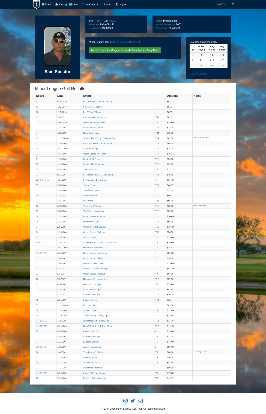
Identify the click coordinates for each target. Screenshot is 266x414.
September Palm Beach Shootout (98, 174)
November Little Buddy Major (97, 320)
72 (37, 122)
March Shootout (90, 300)
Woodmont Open (91, 190)
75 (37, 148)
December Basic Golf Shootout (97, 143)
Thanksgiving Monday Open (96, 315)
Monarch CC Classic (92, 106)
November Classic (91, 362)
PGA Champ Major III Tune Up (97, 101)
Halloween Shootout (92, 247)
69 (37, 284)
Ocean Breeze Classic (93, 127)
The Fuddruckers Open (93, 211)
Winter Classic (90, 237)
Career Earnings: (119, 42)
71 (37, 159)
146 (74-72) (41, 373)
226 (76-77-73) (43, 179)
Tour (107, 4)
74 (37, 133)
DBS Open (88, 200)
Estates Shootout (90, 341)
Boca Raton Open (91, 133)
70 (37, 216)
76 (37, 195)
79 (37, 315)
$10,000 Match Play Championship (99, 242)
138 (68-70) (41, 347)
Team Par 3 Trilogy (92, 206)
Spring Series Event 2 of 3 (95, 179)
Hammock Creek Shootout (95, 279)
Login (121, 4)
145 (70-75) (41, 253)
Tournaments (90, 4)
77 (37, 174)
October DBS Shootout (93, 164)
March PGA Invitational (94, 373)
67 (37, 138)
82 (37, 106)
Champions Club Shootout (95, 117)
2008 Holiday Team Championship (99, 138)
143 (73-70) (41, 326)
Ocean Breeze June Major (95, 253)
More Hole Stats (198, 73)
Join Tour (221, 4)
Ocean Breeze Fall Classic (95, 153)
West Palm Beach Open (94, 122)
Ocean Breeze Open (92, 289)
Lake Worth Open (91, 148)
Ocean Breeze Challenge (94, 232)
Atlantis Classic (90, 310)
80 (37, 112)
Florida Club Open (91, 294)
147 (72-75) (41, 320)
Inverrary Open (90, 195)
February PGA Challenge (94, 378)
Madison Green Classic (93, 263)
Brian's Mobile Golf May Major (97, 326)
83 (37, 101)
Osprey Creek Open (92, 284)
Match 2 (40, 242)
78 (37, 300)
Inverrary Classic (91, 221)
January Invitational (92, 347)
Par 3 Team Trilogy (92, 112)
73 (37, 127)
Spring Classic (89, 185)
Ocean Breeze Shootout (94, 216)
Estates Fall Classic (92, 159)
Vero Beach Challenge (93, 352)
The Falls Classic (91, 169)
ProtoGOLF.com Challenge (95, 268)
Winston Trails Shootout (94, 226)
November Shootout (92, 367)
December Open (90, 305)
